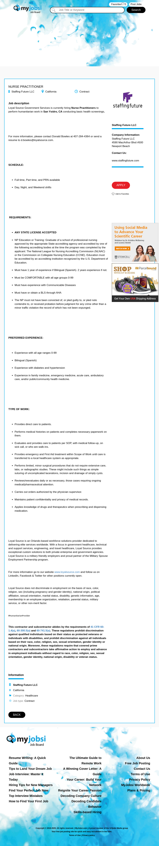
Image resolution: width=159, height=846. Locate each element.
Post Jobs (136, 4)
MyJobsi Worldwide (135, 785)
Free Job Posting (137, 763)
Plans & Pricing (138, 790)
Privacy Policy (139, 779)
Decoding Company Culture (81, 796)
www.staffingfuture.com (125, 160)
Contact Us (142, 768)
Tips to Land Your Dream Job (30, 768)
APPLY (120, 185)
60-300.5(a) (23, 630)
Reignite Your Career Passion (79, 790)
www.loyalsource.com (67, 572)
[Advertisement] (79, 37)
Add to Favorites (122, 194)
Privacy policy (88, 835)
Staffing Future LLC (124, 125)
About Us (143, 758)
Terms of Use (140, 774)
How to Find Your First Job (28, 801)
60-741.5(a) (43, 630)
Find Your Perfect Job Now (28, 790)
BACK (17, 714)
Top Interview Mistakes (26, 796)
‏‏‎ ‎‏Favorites (118, 4)
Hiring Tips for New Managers (31, 785)
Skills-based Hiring (88, 812)
